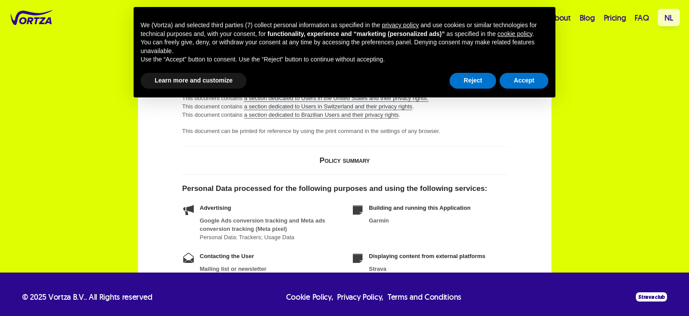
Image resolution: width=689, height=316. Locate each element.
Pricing (615, 18)
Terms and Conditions (424, 297)
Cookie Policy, (309, 297)
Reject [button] (473, 80)
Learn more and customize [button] (193, 80)
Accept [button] (524, 80)
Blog (587, 18)
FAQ (642, 18)
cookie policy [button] (514, 33)
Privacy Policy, (360, 297)
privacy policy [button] (400, 25)
